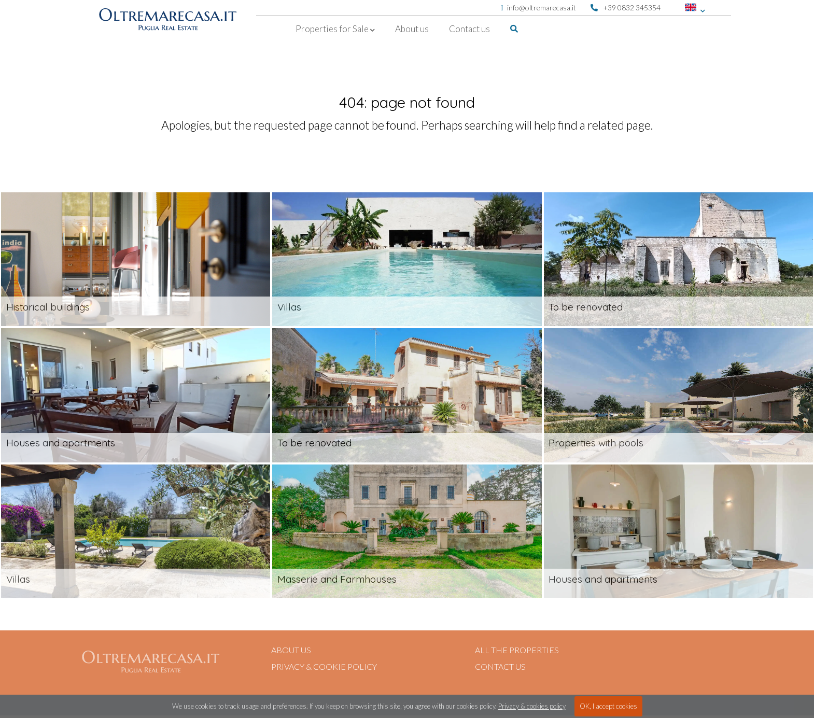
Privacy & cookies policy (532, 706)
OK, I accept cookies (608, 706)
